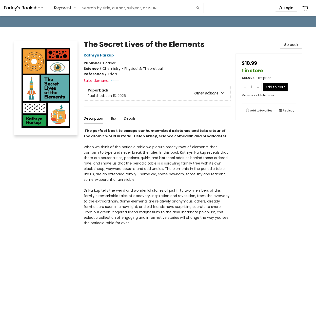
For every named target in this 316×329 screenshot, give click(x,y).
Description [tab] (93, 118)
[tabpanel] (157, 182)
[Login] (286, 8)
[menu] (158, 21)
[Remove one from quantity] (245, 87)
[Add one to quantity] (258, 87)
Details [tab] (130, 118)
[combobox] (65, 7)
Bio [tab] (113, 118)
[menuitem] (14, 21)
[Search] (198, 8)
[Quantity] (251, 87)
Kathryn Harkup (99, 55)
